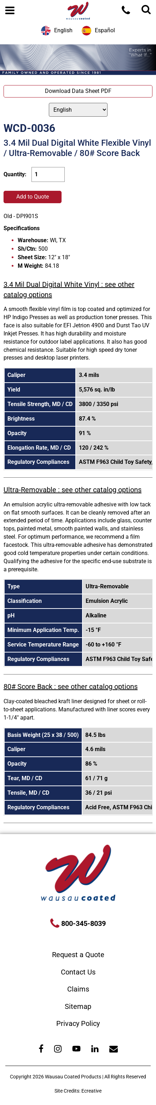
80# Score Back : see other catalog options (71, 686)
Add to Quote (32, 196)
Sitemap (78, 1006)
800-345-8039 (82, 923)
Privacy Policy (78, 1023)
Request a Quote (78, 954)
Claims (78, 989)
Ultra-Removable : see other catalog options (72, 489)
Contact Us (78, 972)
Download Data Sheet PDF (78, 91)
